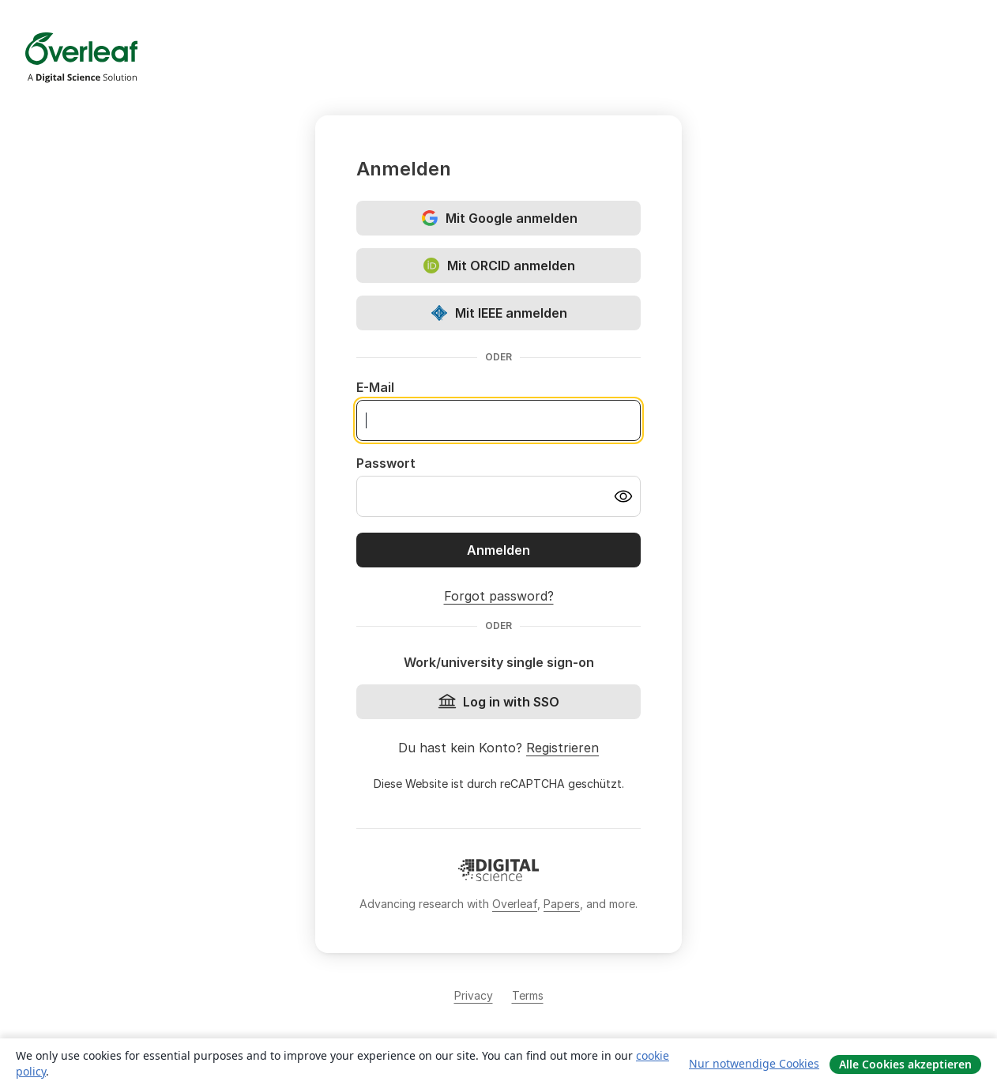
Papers (562, 903)
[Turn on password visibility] (623, 496)
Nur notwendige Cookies (754, 1063)
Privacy (473, 995)
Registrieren (562, 748)
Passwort (386, 463)
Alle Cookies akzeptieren (905, 1064)
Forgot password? (499, 596)
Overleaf (514, 903)
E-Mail (375, 387)
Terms (528, 995)
